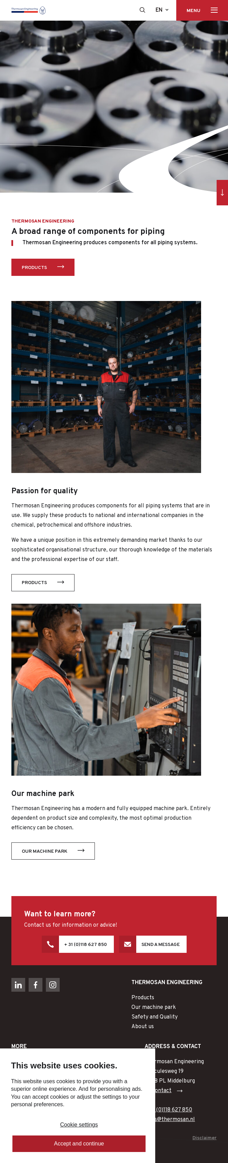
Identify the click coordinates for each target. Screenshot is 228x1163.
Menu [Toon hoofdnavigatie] (193, 11)
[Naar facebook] (35, 985)
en (159, 10)
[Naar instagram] (53, 985)
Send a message (160, 945)
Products (34, 268)
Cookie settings (79, 1125)
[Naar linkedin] (18, 985)
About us (142, 1026)
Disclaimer (204, 1138)
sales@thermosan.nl (170, 1119)
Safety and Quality (154, 1017)
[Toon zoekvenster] (142, 10)
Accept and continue (79, 1143)
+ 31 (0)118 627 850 (85, 945)
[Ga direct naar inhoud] (222, 192)
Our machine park (44, 851)
